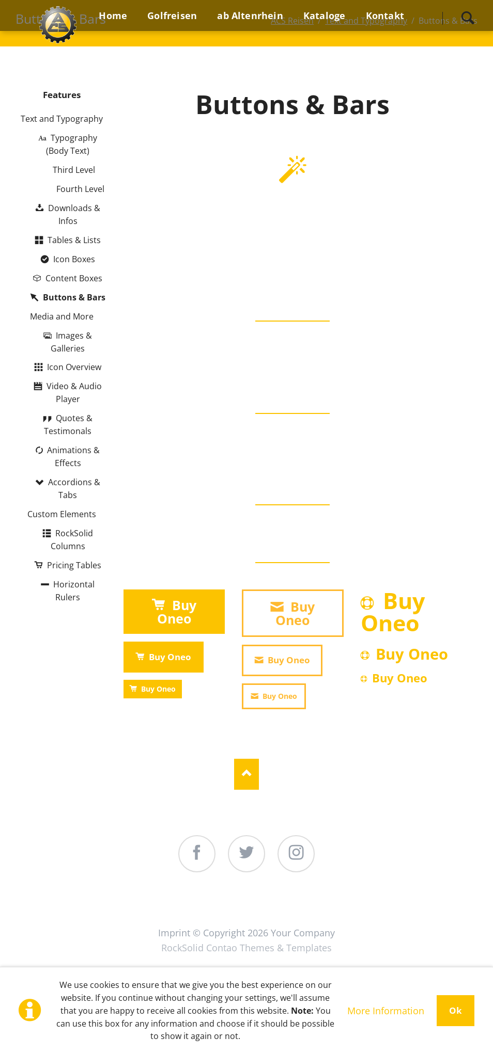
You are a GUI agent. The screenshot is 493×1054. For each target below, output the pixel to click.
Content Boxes (73, 278)
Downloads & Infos (74, 214)
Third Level (74, 169)
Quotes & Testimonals (68, 424)
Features (62, 95)
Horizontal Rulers (74, 591)
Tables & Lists (74, 240)
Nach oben (246, 774)
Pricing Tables (74, 565)
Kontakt (392, 913)
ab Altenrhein (243, 913)
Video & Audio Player (74, 392)
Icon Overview (74, 367)
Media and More (62, 316)
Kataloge (324, 913)
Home (93, 913)
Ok (455, 1010)
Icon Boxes (74, 259)
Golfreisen (158, 913)
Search (467, 18)
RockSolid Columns (72, 540)
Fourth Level (80, 189)
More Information (385, 1010)
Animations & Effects (73, 456)
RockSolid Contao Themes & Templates (246, 947)
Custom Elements (61, 514)
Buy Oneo (176, 611)
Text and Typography (62, 118)
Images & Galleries (71, 342)
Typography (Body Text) (71, 144)
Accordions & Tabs (74, 488)
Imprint (174, 933)
